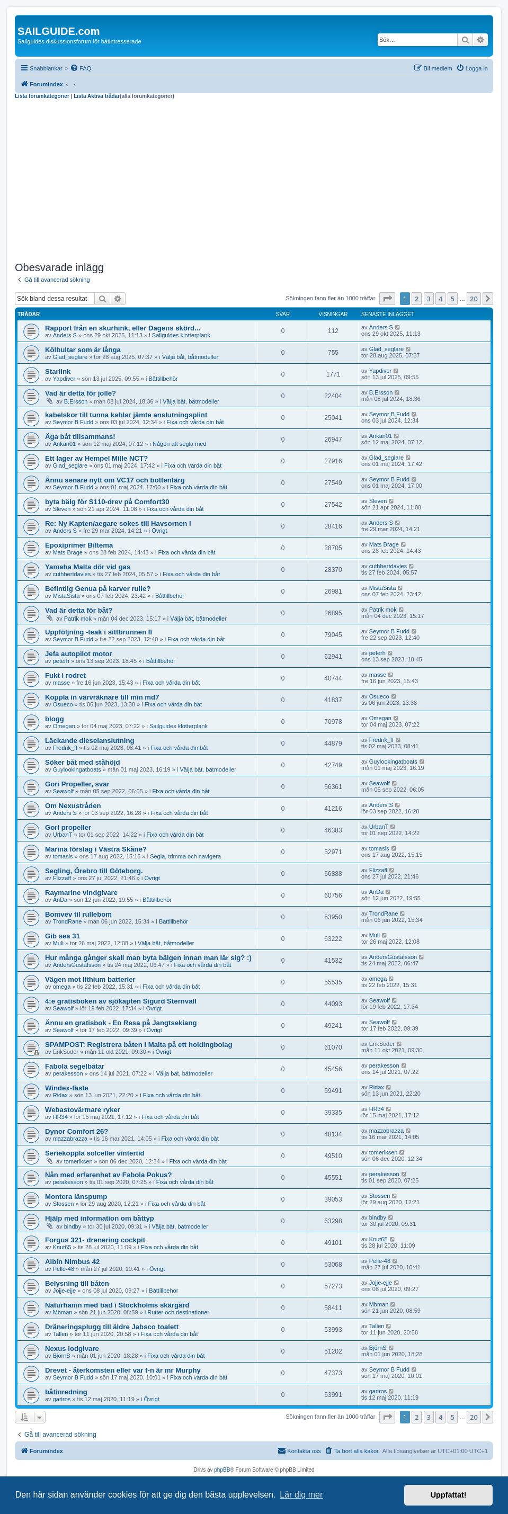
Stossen (63, 1204)
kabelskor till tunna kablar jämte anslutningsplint (126, 415)
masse (61, 682)
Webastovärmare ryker (82, 1110)
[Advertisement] (254, 179)
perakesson (68, 1073)
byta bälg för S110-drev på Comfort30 (107, 502)
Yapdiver (64, 378)
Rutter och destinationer (178, 1312)
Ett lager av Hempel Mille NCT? (96, 458)
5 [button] (452, 298)
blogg (54, 719)
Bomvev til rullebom (78, 914)
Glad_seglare (70, 357)
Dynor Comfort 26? (76, 1131)
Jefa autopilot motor (78, 654)
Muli (58, 943)
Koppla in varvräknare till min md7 (102, 697)
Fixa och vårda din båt (195, 422)
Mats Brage (68, 552)
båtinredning (66, 1392)
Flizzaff (62, 878)
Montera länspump (76, 1197)
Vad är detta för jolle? (80, 393)
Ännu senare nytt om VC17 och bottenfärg (115, 480)
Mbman (63, 1312)
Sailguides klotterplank (181, 335)
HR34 (60, 1117)
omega (62, 986)
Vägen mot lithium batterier (90, 979)
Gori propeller (68, 827)
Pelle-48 (63, 1269)
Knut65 (62, 1247)
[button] (387, 298)
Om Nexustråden (73, 806)
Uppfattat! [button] (449, 1495)
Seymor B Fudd (73, 422)
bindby (72, 1226)
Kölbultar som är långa (83, 350)
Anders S (65, 335)
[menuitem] (80, 68)
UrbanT (63, 834)
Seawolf (63, 791)
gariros (62, 1399)
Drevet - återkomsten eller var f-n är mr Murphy (123, 1370)
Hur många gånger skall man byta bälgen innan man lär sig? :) (148, 958)
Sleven (62, 509)
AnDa (60, 900)
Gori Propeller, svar (77, 784)
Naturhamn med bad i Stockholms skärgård (117, 1305)
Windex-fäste (66, 1088)
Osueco (63, 704)
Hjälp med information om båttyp (99, 1218)
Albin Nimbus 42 (72, 1262)
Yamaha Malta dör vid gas (87, 567)
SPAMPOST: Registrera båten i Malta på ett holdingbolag (139, 1045)
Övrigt (159, 530)
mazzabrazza (70, 1138)
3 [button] (429, 298)
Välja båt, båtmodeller (190, 357)
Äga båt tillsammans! (80, 437)
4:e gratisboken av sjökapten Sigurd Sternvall (121, 1001)
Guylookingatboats (77, 769)
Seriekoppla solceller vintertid (95, 1153)
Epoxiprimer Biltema (79, 545)
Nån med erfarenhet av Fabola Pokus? (108, 1175)
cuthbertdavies (72, 574)
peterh (61, 661)
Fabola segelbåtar (74, 1066)
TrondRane (67, 921)
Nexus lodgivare (72, 1348)
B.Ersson (76, 401)
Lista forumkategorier (42, 96)
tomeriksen (78, 1161)
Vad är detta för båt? (79, 610)
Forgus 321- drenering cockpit (95, 1240)
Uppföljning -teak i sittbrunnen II (98, 632)
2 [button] (416, 298)
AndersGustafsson (77, 965)
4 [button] (440, 298)
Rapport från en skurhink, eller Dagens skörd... (122, 328)
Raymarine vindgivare (81, 893)
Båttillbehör (163, 378)
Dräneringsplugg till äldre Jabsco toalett (112, 1327)
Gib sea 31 (62, 936)
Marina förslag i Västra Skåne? (96, 849)
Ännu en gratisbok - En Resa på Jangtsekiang (121, 1023)
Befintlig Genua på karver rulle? (97, 589)
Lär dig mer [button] (301, 1494)
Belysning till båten (77, 1283)
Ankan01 (64, 444)
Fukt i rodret (65, 675)
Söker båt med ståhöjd (82, 762)
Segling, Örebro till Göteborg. (94, 871)
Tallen (60, 1334)
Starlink (57, 371)
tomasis (63, 856)
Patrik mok (78, 618)
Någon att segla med (180, 444)
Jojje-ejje (64, 1290)
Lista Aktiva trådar (97, 96)
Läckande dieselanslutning (90, 741)
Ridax (60, 1095)
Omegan (64, 726)
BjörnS (61, 1355)
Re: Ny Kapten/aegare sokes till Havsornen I (118, 523)
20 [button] (474, 298)
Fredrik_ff (65, 748)
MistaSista (66, 596)
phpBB (222, 1470)
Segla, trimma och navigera (185, 856)
